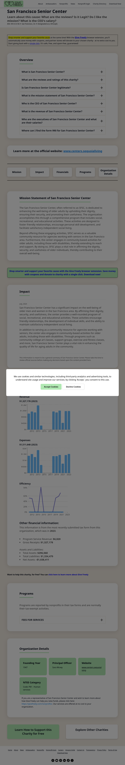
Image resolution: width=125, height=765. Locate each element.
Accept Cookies (51, 386)
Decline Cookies (73, 386)
